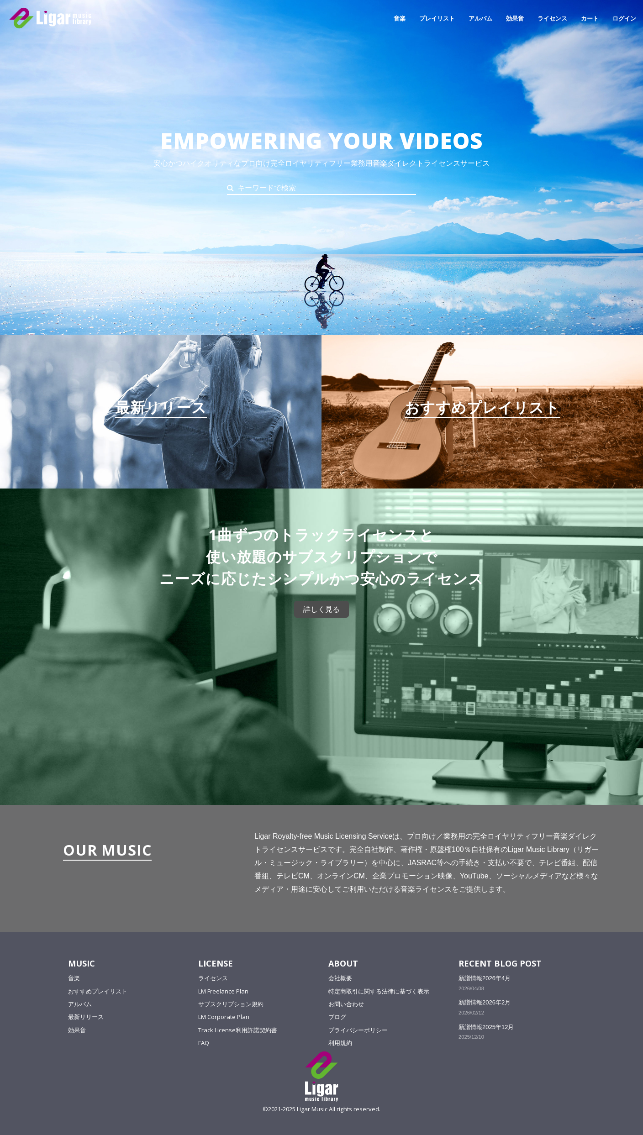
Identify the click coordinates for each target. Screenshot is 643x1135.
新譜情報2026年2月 (485, 1002)
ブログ (337, 1017)
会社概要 (340, 978)
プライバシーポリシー (358, 1030)
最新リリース (86, 1017)
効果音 (515, 18)
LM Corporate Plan (223, 1017)
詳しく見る (321, 609)
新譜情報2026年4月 (485, 978)
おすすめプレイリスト (97, 991)
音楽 (400, 18)
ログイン (624, 18)
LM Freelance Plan (223, 991)
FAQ (203, 1043)
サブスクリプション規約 (231, 1004)
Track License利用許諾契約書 (237, 1030)
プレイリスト (437, 18)
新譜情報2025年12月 (486, 1027)
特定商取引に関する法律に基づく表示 (378, 991)
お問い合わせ (346, 1004)
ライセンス (552, 18)
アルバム (480, 18)
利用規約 (340, 1043)
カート (590, 18)
